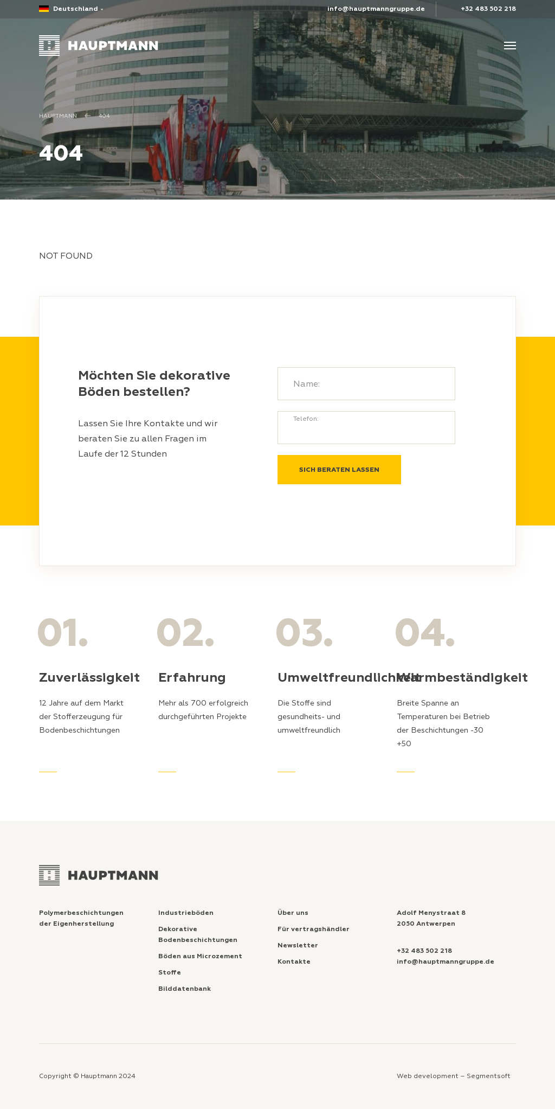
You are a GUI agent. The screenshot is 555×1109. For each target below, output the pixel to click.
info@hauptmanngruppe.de (376, 9)
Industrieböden (186, 913)
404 (104, 116)
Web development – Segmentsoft (454, 1076)
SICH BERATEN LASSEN (339, 470)
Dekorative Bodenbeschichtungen (197, 934)
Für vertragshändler (314, 929)
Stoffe (169, 973)
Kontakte (294, 962)
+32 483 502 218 (488, 9)
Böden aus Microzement (200, 956)
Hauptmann (58, 116)
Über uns (293, 913)
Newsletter (298, 945)
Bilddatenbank (184, 989)
